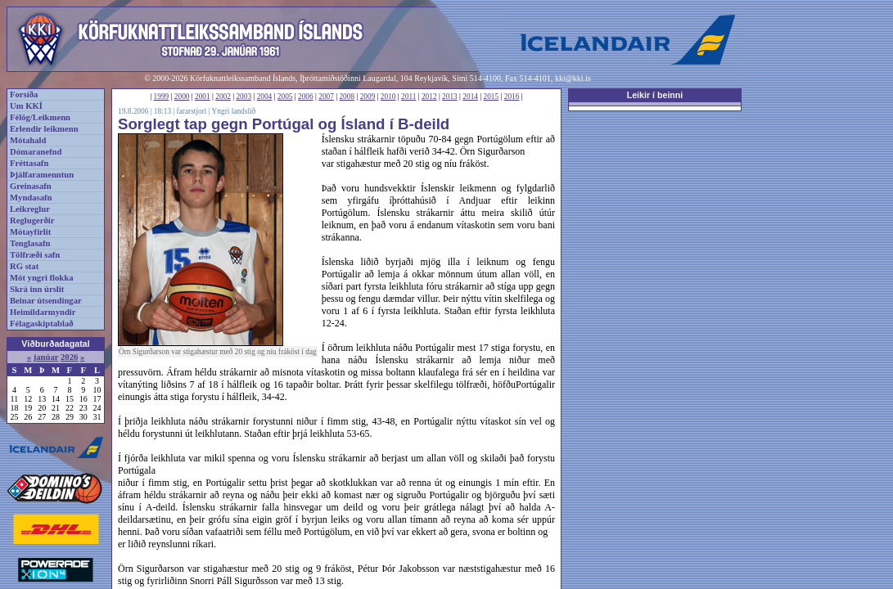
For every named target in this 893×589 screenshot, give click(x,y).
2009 (368, 96)
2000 (182, 96)
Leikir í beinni (655, 95)
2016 (512, 96)
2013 (450, 96)
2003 (243, 96)
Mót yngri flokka (42, 277)
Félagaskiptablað (42, 323)
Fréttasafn (29, 163)
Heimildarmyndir (43, 312)
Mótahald (28, 140)
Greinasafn (31, 186)
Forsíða (24, 94)
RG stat (24, 266)
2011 (408, 96)
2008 (346, 96)
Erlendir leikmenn (44, 128)
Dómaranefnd (35, 151)
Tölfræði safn (35, 254)
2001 (202, 96)
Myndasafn (31, 197)
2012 (429, 96)
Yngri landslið (234, 111)
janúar (46, 357)
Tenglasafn (30, 243)
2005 (285, 96)
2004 (265, 96)
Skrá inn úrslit (37, 289)
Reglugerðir (32, 220)
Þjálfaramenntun (42, 174)
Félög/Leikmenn (40, 117)
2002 (223, 96)
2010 (388, 96)
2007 (326, 96)
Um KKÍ (26, 105)
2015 (491, 96)
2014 (470, 96)
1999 (161, 96)
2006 (305, 96)
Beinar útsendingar (46, 300)
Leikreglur (30, 209)
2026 (69, 357)
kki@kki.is (573, 78)
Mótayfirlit (30, 231)
